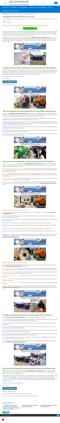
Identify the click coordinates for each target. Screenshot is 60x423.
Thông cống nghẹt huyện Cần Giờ (9, 121)
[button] (8, 22)
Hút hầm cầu (39, 378)
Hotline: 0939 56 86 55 (30, 28)
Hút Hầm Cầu (13, 7)
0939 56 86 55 (10, 81)
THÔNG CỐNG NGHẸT (22, 7)
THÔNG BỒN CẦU (33, 7)
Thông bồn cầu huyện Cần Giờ (9, 126)
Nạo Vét (50, 7)
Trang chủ (5, 7)
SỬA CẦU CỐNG (6, 11)
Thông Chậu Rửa (42, 7)
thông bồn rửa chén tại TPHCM (11, 379)
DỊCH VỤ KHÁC (14, 11)
